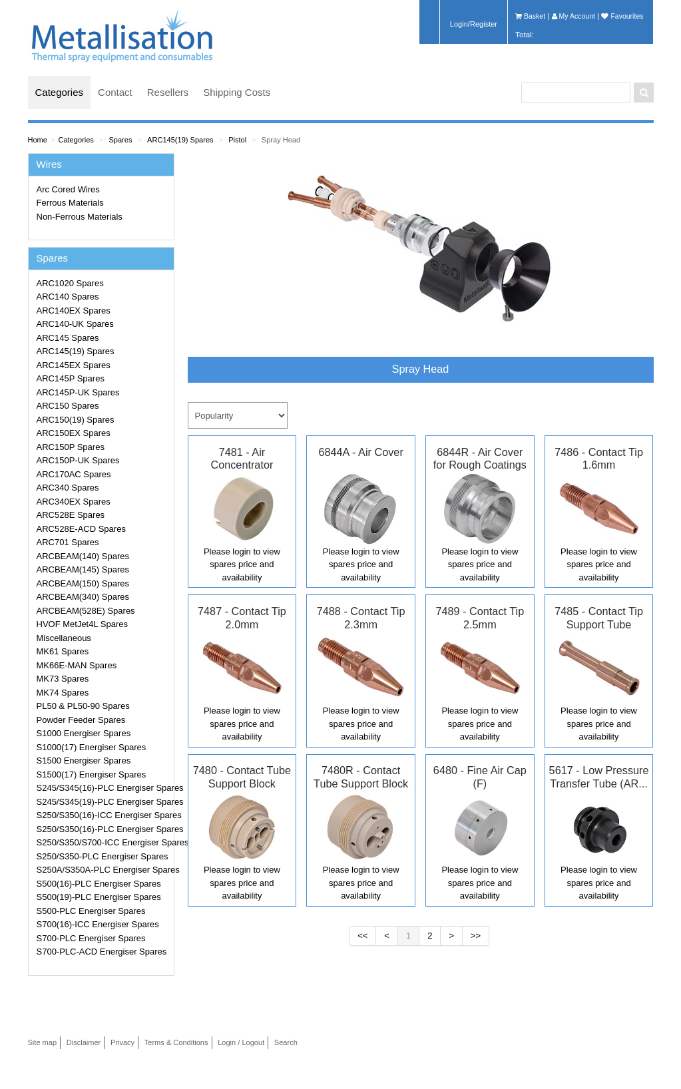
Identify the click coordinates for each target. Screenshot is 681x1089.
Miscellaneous (64, 638)
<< (362, 936)
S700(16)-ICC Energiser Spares (98, 924)
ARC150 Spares (68, 406)
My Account (573, 16)
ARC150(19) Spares (75, 420)
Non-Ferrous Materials (79, 217)
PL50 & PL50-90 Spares (83, 706)
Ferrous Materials (70, 203)
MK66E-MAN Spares (77, 665)
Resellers (168, 92)
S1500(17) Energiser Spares (91, 774)
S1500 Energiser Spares (84, 760)
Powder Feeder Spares (81, 720)
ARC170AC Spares (74, 474)
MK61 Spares (63, 651)
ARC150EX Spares (74, 433)
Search (286, 1042)
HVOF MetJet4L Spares (82, 624)
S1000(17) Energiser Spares (91, 747)
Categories (59, 92)
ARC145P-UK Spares (78, 392)
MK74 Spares (63, 693)
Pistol (237, 140)
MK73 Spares (63, 679)
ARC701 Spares (68, 542)
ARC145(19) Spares (180, 140)
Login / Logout (241, 1042)
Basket (530, 16)
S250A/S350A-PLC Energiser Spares (103, 870)
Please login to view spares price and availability (242, 564)
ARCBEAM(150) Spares (83, 583)
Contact (115, 92)
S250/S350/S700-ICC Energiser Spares (103, 842)
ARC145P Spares (71, 378)
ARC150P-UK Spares (78, 460)
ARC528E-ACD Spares (81, 529)
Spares (120, 140)
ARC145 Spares (68, 338)
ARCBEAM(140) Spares (83, 556)
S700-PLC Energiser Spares (91, 938)
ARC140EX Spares (74, 311)
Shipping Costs (236, 92)
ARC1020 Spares (70, 283)
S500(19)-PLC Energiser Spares (99, 897)
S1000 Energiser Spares (84, 733)
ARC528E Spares (71, 515)
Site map (42, 1042)
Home (37, 140)
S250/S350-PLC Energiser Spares (102, 856)
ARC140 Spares (68, 297)
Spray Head (281, 140)
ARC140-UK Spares (75, 324)
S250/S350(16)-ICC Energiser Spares (103, 815)
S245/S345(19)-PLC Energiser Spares (103, 802)
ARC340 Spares (68, 488)
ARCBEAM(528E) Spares (86, 611)
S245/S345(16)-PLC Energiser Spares (103, 788)
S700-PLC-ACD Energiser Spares (102, 952)
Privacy (122, 1042)
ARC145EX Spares (74, 365)
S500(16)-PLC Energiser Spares (99, 884)
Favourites (622, 16)
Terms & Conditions (176, 1042)
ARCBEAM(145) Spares (83, 569)
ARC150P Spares (71, 447)
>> (476, 936)
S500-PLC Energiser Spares (91, 911)
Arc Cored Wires (68, 189)
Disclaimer (84, 1042)
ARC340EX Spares (74, 502)
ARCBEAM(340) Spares (83, 597)
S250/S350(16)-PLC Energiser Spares (103, 829)
